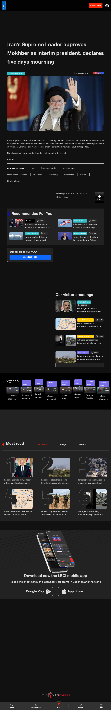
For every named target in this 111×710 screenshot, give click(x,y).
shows (80, 706)
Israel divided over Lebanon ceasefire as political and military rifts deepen (91, 482)
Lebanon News (83, 353)
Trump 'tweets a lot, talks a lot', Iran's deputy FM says (85, 238)
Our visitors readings (74, 295)
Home (11, 706)
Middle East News (80, 221)
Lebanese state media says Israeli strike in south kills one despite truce (90, 358)
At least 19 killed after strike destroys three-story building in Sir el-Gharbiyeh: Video (27, 397)
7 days (62, 444)
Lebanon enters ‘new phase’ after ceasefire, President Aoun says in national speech (18, 482)
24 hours (42, 444)
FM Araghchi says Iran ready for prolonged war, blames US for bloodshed (89, 310)
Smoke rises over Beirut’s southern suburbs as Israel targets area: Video (78, 396)
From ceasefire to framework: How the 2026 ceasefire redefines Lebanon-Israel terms (89, 325)
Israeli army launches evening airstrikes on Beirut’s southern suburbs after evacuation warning (66, 397)
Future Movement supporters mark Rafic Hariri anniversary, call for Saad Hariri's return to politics (104, 398)
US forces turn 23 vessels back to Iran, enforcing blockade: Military (85, 226)
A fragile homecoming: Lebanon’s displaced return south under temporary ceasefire (90, 342)
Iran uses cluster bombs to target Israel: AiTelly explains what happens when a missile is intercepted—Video (13, 398)
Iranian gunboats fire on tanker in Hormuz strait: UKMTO (36, 239)
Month (81, 444)
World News (30, 221)
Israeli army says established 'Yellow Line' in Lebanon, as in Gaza (54, 513)
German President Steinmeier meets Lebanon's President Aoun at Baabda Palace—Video (91, 397)
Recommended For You (32, 214)
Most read (15, 444)
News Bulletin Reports (85, 320)
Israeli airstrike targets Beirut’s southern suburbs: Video (39, 396)
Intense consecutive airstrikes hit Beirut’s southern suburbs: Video (52, 398)
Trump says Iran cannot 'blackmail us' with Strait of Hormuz (37, 226)
